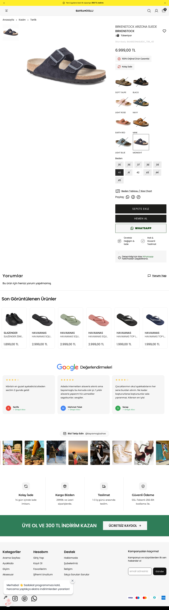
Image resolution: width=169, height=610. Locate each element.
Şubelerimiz (71, 563)
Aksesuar (8, 574)
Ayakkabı (8, 563)
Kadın (24, 20)
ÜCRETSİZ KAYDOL (125, 525)
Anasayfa (10, 20)
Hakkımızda (71, 558)
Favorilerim (40, 569)
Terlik (33, 20)
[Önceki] (4, 3)
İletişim (68, 569)
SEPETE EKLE (140, 209)
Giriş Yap (38, 558)
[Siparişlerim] (156, 11)
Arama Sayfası (11, 558)
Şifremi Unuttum (43, 574)
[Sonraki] (165, 3)
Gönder (160, 571)
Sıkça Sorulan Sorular (76, 574)
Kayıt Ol (37, 563)
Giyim (6, 569)
